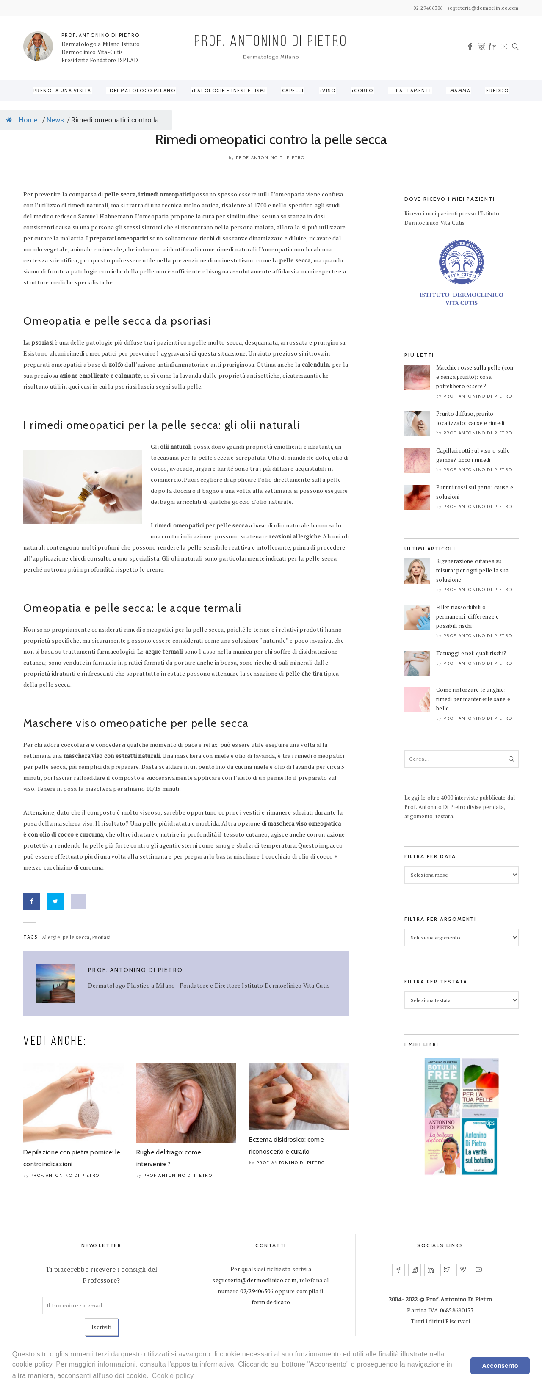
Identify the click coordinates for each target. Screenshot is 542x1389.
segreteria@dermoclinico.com (254, 1280)
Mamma (460, 91)
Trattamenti (411, 91)
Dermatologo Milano (142, 91)
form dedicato (271, 1302)
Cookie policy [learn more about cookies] (173, 1375)
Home (22, 120)
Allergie (51, 937)
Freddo (497, 91)
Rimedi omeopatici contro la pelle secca (271, 139)
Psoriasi (101, 937)
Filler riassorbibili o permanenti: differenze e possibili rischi (467, 616)
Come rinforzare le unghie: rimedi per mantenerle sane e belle (473, 699)
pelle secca (76, 937)
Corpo (363, 91)
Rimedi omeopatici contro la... (118, 120)
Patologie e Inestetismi (230, 91)
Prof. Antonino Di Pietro (270, 157)
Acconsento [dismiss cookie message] (500, 1365)
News (55, 120)
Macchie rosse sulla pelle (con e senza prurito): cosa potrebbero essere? (474, 377)
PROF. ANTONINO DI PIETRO (100, 35)
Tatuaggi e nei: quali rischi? (471, 653)
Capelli (293, 91)
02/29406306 (256, 1291)
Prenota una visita (62, 91)
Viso (328, 91)
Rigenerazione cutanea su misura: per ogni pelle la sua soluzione (472, 570)
